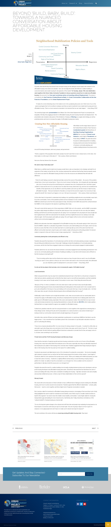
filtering (73, 117)
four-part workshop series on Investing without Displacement (69, 95)
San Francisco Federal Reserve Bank (55, 97)
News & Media (88, 3)
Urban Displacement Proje (61, 99)
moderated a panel (79, 130)
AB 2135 (81, 302)
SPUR (83, 138)
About (64, 3)
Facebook (91, 136)
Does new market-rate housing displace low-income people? (54, 457)
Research (73, 3)
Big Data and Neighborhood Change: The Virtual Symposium (81, 457)
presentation (53, 112)
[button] (96, 3)
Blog (80, 3)
